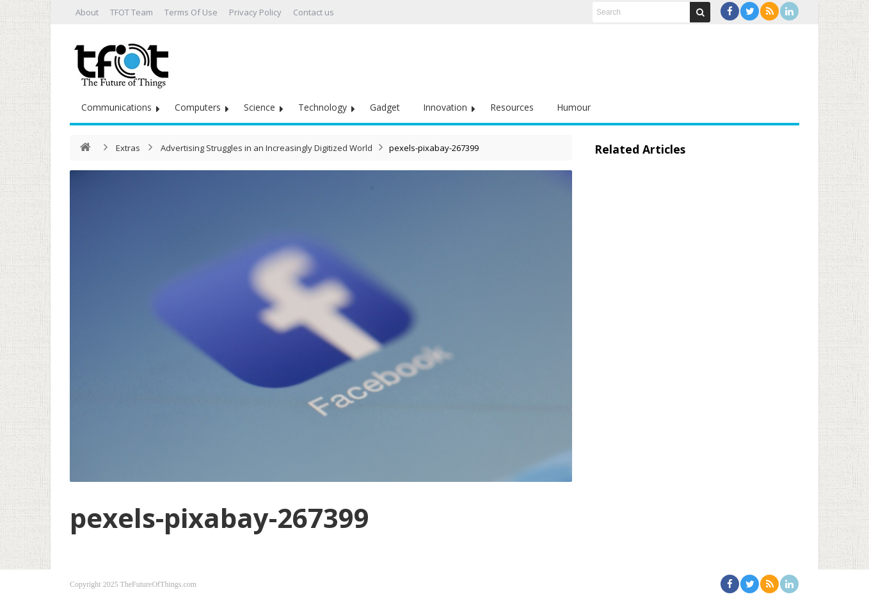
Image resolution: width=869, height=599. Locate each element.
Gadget (385, 107)
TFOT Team (131, 12)
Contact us (313, 12)
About (87, 12)
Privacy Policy (255, 12)
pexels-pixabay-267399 (219, 517)
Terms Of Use (191, 12)
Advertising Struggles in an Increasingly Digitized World (266, 148)
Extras (128, 148)
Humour (574, 107)
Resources (512, 107)
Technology (322, 107)
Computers (198, 107)
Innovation (445, 107)
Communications (116, 107)
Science (259, 107)
